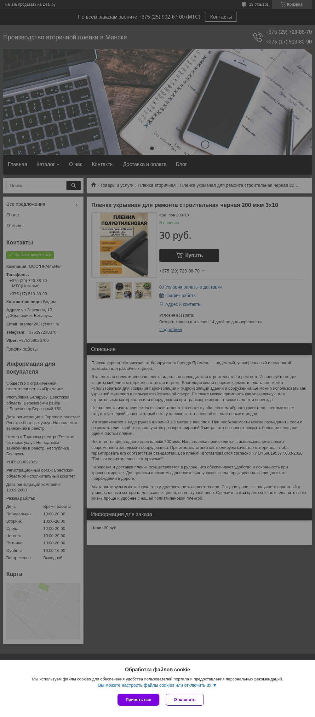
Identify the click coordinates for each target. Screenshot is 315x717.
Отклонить (185, 699)
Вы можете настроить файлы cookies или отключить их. (155, 685)
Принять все (138, 699)
